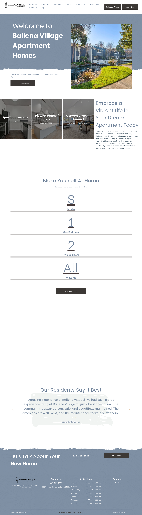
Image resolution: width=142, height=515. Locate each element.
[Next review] (129, 410)
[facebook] (116, 483)
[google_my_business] (119, 483)
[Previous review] (12, 410)
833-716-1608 (56, 483)
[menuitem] (33, 4)
